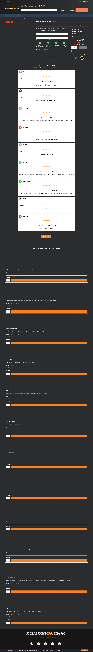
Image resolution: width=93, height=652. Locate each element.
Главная (6, 18)
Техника (15, 18)
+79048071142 (77, 33)
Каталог (11, 18)
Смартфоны (21, 18)
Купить (82, 47)
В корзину (49, 280)
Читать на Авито (46, 236)
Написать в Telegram (79, 36)
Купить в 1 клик (79, 50)
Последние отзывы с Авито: (46, 65)
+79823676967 (42, 5)
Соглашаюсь (84, 650)
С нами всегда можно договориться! (28, 6)
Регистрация (85, 1)
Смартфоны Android (29, 18)
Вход (80, 1)
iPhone (26, 11)
